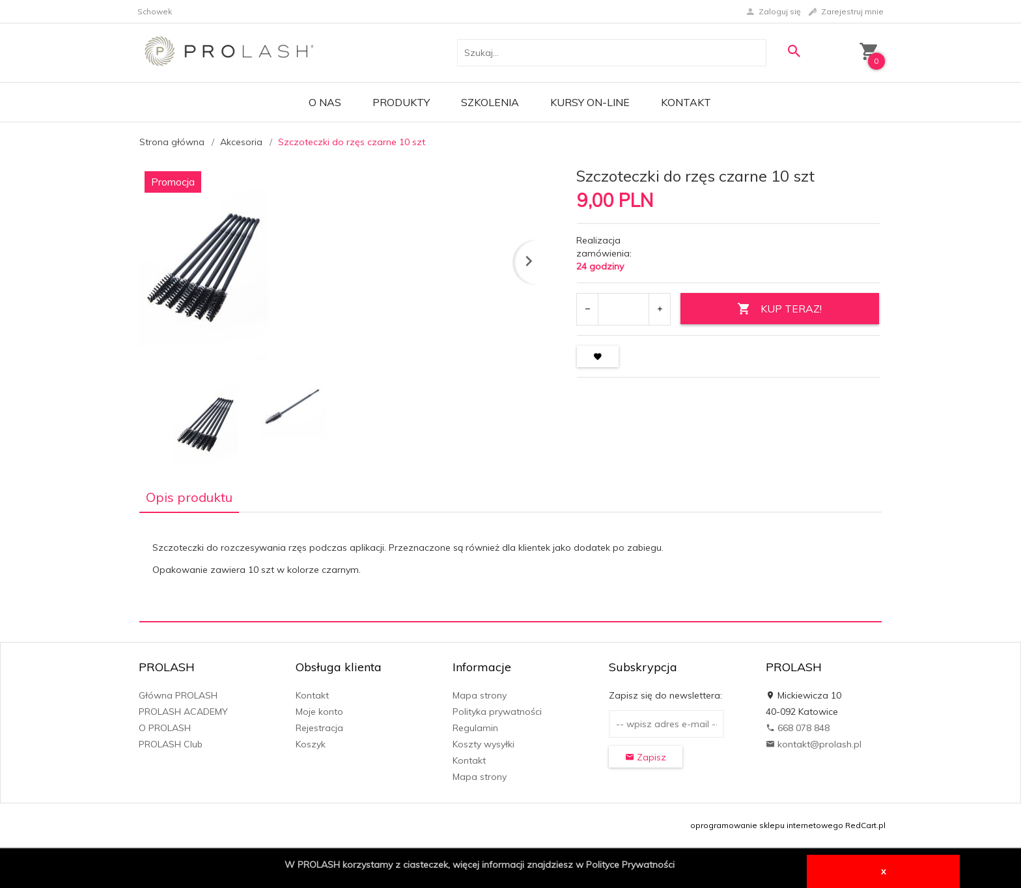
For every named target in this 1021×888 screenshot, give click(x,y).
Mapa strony (480, 695)
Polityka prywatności (497, 711)
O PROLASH (165, 728)
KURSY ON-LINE (590, 102)
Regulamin (475, 728)
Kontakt (686, 102)
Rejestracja (319, 728)
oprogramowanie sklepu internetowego (766, 825)
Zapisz (645, 757)
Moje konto (319, 711)
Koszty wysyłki (483, 744)
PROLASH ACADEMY (183, 711)
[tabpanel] (510, 566)
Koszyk (311, 744)
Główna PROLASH (178, 695)
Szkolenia (490, 102)
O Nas (325, 102)
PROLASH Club (171, 744)
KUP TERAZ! (779, 309)
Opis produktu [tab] (189, 497)
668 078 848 (798, 728)
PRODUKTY (401, 102)
